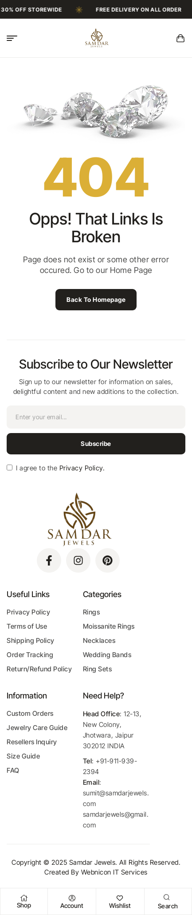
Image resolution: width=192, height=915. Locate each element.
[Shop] (23, 898)
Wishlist (120, 905)
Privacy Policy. (81, 468)
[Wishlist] (120, 898)
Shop (24, 905)
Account (71, 905)
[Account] (72, 898)
